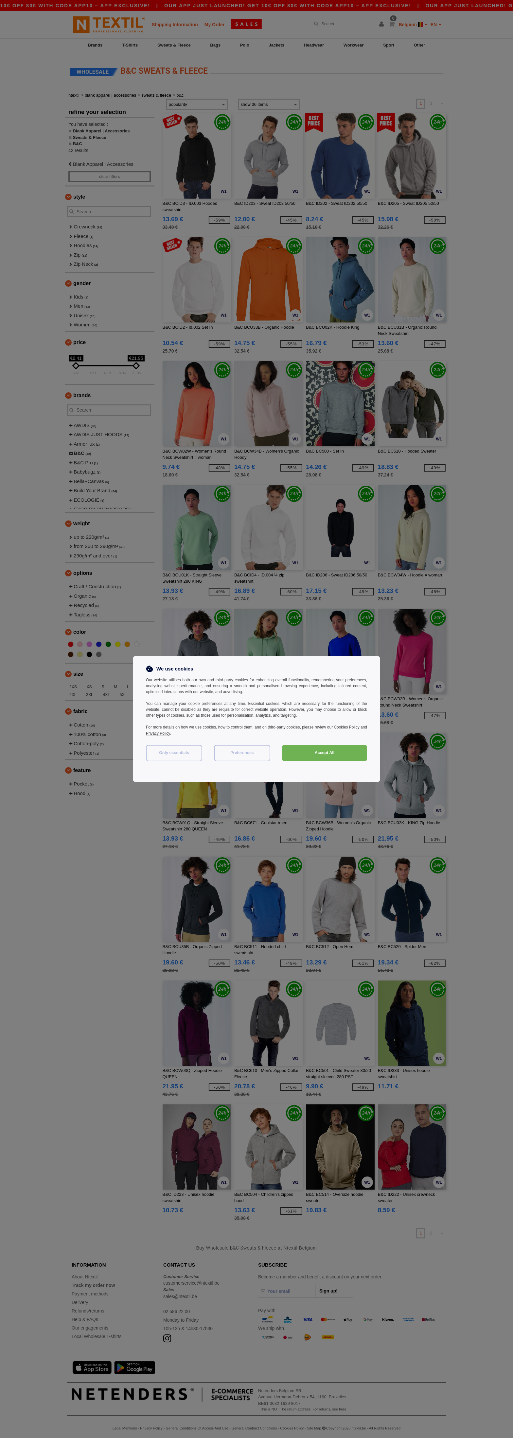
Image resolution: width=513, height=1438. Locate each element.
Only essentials (174, 752)
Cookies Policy (354, 727)
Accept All (325, 752)
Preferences (242, 752)
